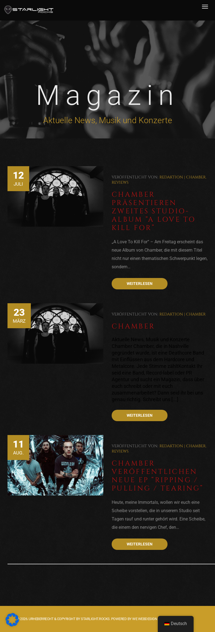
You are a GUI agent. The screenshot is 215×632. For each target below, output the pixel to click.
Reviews (120, 182)
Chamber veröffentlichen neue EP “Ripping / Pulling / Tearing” (157, 476)
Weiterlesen (139, 283)
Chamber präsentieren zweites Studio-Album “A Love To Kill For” (154, 211)
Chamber (196, 177)
